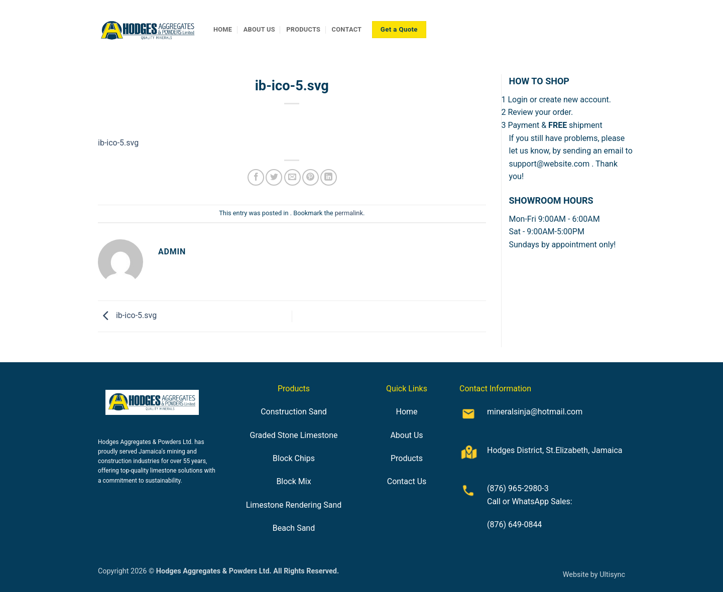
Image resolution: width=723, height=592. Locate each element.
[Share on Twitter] (274, 177)
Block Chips (294, 458)
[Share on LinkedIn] (328, 177)
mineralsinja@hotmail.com (534, 411)
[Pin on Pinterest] (310, 177)
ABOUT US (259, 29)
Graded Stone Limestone (293, 435)
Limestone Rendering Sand (294, 505)
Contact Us (407, 481)
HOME (222, 29)
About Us (406, 435)
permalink (349, 213)
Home (406, 411)
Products (407, 458)
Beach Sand (294, 528)
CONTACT (347, 29)
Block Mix (293, 481)
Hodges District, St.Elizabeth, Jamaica (555, 450)
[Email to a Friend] (292, 177)
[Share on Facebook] (256, 177)
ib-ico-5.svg (118, 142)
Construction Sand (294, 411)
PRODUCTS (303, 29)
